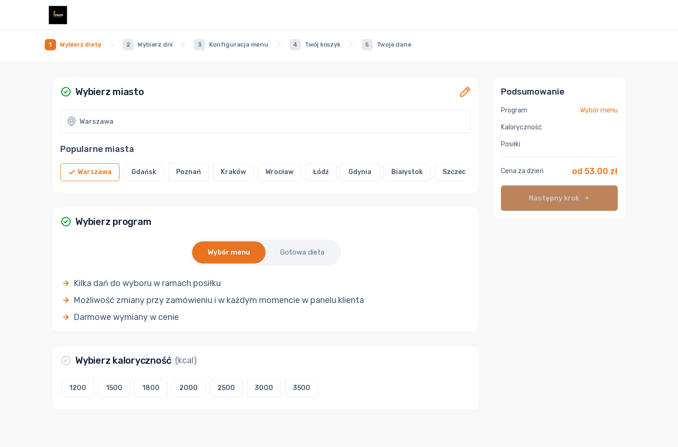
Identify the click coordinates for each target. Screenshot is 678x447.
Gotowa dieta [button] (302, 252)
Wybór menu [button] (229, 252)
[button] (465, 91)
